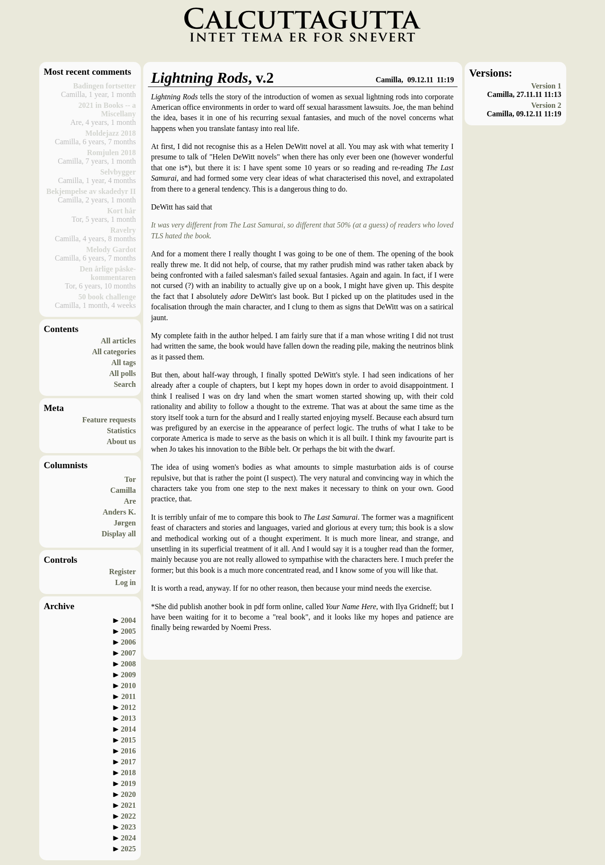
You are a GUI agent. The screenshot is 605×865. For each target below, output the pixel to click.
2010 (128, 686)
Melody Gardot (111, 249)
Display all (119, 534)
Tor (130, 479)
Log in (125, 582)
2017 (128, 762)
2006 (128, 642)
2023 (128, 827)
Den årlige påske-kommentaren (107, 273)
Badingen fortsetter (104, 86)
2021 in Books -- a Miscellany (107, 109)
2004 (128, 620)
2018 (128, 773)
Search (125, 384)
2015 (128, 740)
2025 (128, 849)
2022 (128, 816)
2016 (128, 751)
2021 (128, 805)
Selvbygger (118, 172)
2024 (128, 838)
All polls (122, 373)
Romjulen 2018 (111, 153)
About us (121, 441)
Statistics (121, 431)
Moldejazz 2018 (110, 133)
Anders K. (119, 512)
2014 (128, 729)
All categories (114, 352)
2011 (128, 696)
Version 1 (546, 86)
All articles (118, 341)
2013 (128, 718)
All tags (124, 362)
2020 (128, 794)
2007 (128, 653)
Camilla (123, 490)
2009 (128, 675)
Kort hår (121, 211)
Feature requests (109, 420)
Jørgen (124, 523)
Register (122, 572)
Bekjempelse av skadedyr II (91, 191)
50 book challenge (107, 297)
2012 (128, 707)
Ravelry (123, 230)
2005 (128, 631)
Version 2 (546, 105)
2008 (128, 664)
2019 (128, 783)
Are (130, 501)
